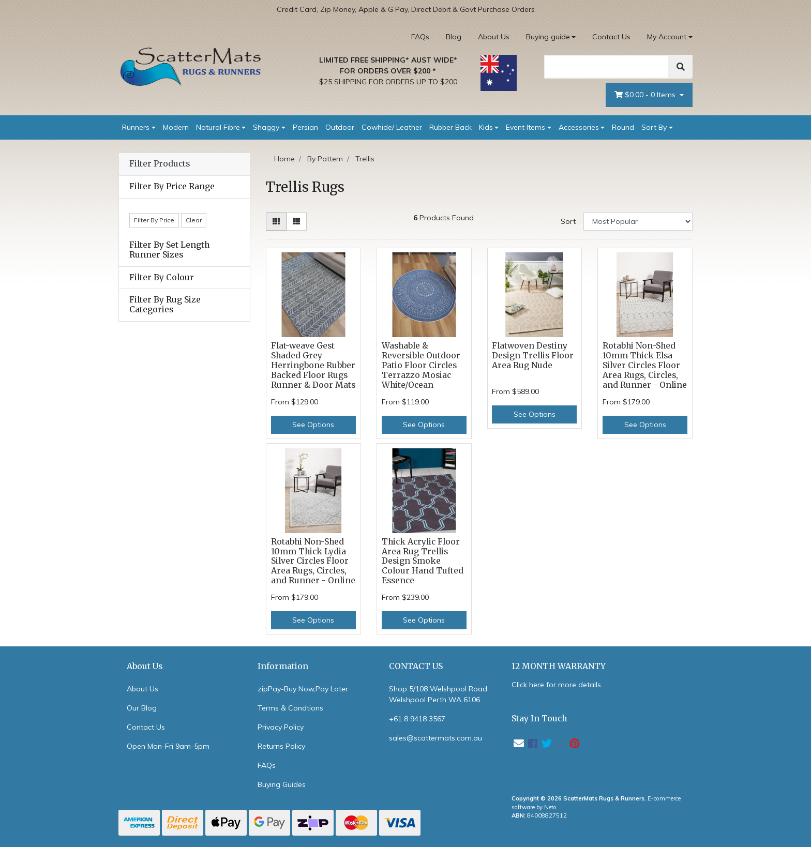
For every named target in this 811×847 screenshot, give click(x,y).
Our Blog (142, 708)
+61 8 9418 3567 (417, 718)
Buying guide (548, 36)
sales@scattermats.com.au (435, 738)
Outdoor (339, 127)
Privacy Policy (281, 727)
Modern (176, 127)
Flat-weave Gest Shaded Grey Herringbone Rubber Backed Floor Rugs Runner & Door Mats (313, 365)
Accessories (579, 127)
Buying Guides (282, 784)
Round (623, 127)
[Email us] (519, 743)
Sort (568, 221)
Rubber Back (450, 127)
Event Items (525, 127)
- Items (646, 94)
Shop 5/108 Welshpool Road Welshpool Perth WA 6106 (438, 694)
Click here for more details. (557, 684)
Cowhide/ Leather (392, 127)
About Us (493, 36)
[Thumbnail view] (276, 222)
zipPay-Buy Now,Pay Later (303, 688)
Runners (135, 127)
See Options (313, 424)
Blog (453, 36)
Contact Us (611, 36)
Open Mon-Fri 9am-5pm (168, 746)
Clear (194, 220)
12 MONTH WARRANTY (559, 666)
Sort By (654, 127)
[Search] (606, 67)
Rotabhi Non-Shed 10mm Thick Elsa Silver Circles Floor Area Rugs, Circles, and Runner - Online (645, 365)
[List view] (296, 222)
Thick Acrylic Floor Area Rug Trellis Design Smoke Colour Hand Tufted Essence (422, 561)
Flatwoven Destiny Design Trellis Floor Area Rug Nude (533, 355)
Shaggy (266, 127)
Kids (486, 127)
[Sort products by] (638, 222)
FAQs (420, 36)
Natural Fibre (218, 127)
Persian (305, 127)
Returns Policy (281, 746)
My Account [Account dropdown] (666, 36)
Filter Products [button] (159, 164)
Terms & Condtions (290, 708)
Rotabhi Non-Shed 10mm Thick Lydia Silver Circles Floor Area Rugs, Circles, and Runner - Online (313, 561)
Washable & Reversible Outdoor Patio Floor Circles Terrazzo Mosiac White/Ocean (421, 365)
